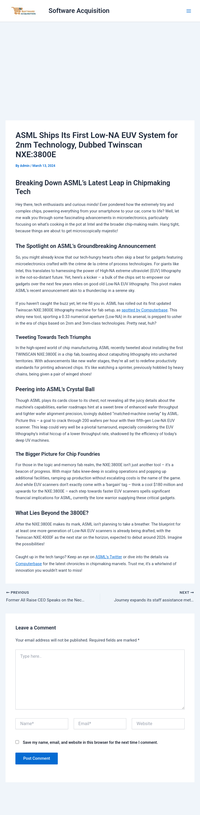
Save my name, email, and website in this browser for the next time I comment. (90, 743)
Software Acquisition (79, 11)
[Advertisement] (100, 63)
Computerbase (28, 563)
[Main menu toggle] (188, 11)
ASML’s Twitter (108, 556)
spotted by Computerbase (145, 310)
